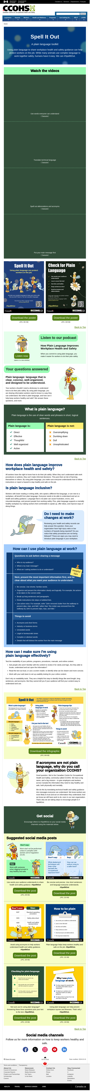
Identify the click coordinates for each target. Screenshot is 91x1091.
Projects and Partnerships (12, 1074)
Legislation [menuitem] (7, 18)
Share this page (9, 1059)
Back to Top (80, 327)
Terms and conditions (10, 1065)
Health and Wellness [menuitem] (39, 18)
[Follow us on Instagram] (45, 1049)
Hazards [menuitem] (17, 18)
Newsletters (71, 1078)
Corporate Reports (9, 1072)
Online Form (50, 1070)
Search (83, 14)
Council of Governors (10, 1070)
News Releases (30, 1070)
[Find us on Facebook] (25, 1049)
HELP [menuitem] (76, 18)
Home (6, 24)
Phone (48, 1072)
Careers (6, 1078)
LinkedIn (70, 1076)
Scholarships (8, 1076)
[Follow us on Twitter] (35, 1049)
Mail (47, 1074)
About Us (7, 1068)
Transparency (23, 1065)
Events (69, 1080)
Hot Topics (28, 1074)
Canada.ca (80, 1086)
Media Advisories (30, 1072)
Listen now (21, 355)
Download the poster (24, 317)
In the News (28, 1076)
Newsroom (29, 1068)
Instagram (70, 1074)
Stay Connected (73, 1068)
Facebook (70, 1070)
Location (49, 1076)
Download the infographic (45, 751)
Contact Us (50, 1068)
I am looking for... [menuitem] (65, 18)
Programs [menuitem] (52, 18)
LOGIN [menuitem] (83, 18)
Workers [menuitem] (26, 18)
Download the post (25, 890)
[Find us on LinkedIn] (64, 1049)
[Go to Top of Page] (45, 1058)
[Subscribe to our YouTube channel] (54, 1049)
